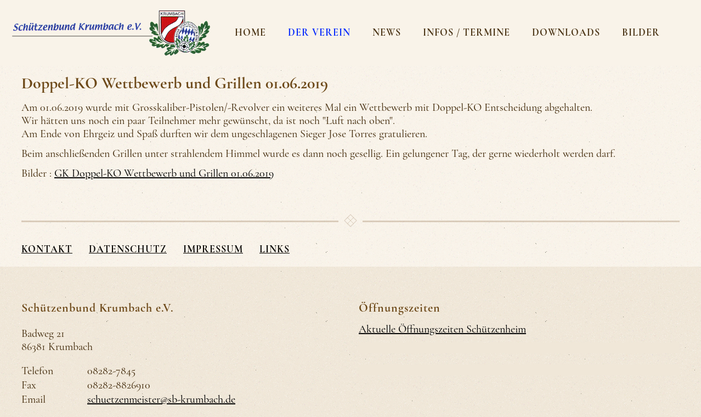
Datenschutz (128, 249)
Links (274, 249)
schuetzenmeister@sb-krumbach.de (161, 399)
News (386, 32)
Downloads (566, 32)
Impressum (213, 249)
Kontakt (46, 249)
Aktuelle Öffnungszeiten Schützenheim (442, 329)
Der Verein (319, 32)
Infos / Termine (466, 32)
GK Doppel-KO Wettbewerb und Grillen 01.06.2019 (164, 173)
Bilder (641, 32)
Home (250, 32)
